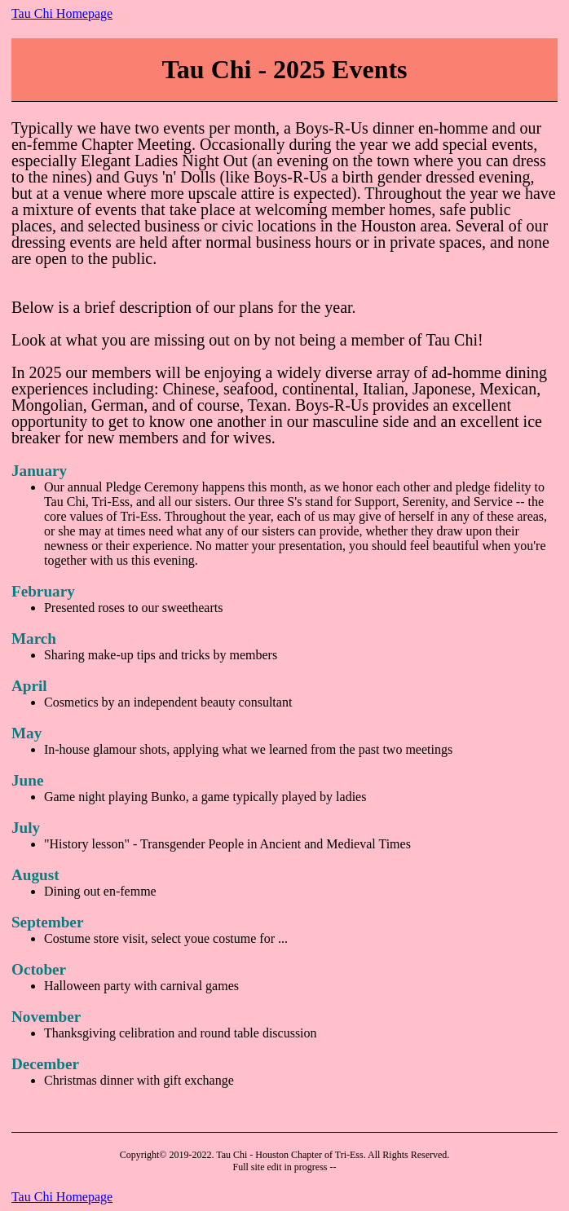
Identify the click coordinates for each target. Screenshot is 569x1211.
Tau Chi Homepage (61, 13)
